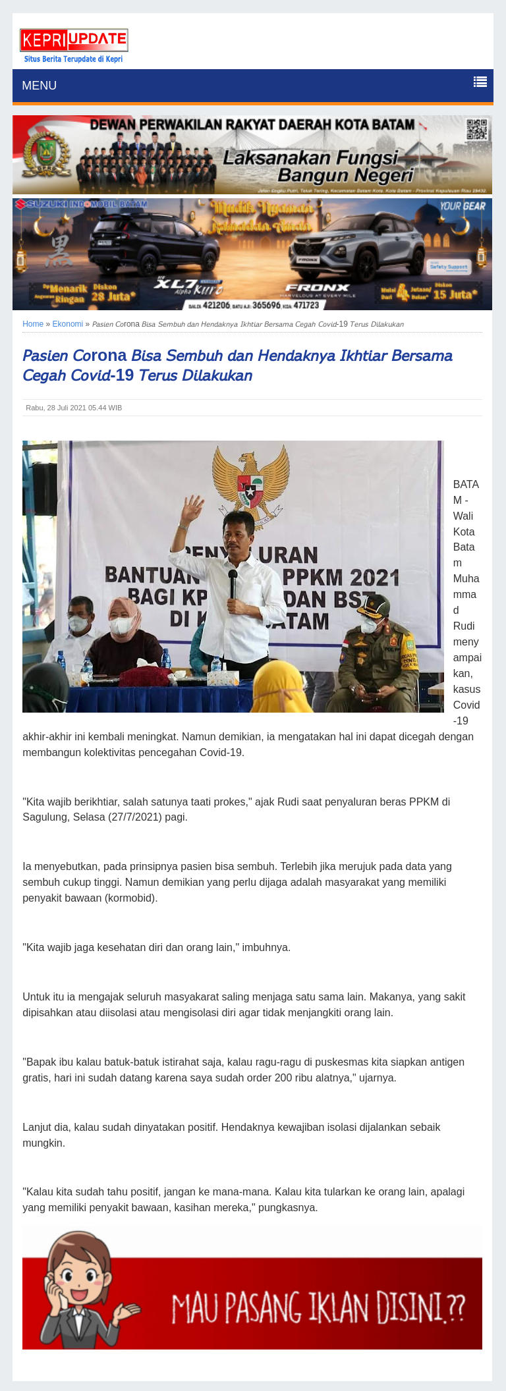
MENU (39, 85)
